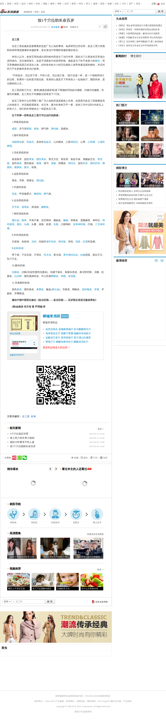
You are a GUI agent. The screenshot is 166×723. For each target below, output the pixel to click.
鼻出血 (55, 289)
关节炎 (15, 207)
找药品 (34, 522)
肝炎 (85, 163)
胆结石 (71, 163)
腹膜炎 (18, 167)
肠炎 (19, 163)
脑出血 (15, 220)
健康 (95, 3)
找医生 (76, 522)
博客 (59, 3)
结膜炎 (15, 272)
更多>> (101, 429)
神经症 (74, 142)
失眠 (55, 224)
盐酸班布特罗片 (17, 355)
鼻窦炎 (40, 289)
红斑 (85, 241)
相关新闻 (15, 428)
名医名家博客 (101, 602)
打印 (95, 458)
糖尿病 (37, 193)
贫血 (14, 193)
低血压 (47, 142)
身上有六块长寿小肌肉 (22, 438)
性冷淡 (47, 255)
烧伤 (97, 61)
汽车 (124, 3)
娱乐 (23, 3)
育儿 (88, 3)
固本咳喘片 (67, 337)
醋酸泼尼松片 (81, 341)
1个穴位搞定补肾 (19, 433)
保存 (86, 458)
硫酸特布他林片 (82, 333)
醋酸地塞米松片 (64, 341)
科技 (38, 3)
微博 (52, 3)
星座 (102, 3)
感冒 (14, 128)
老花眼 (71, 276)
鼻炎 (19, 289)
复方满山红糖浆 (82, 337)
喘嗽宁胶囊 (67, 333)
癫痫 (65, 220)
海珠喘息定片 (53, 333)
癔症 (19, 224)
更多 (138, 3)
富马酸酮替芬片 (82, 329)
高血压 (30, 142)
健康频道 (28, 12)
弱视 (63, 276)
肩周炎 (25, 207)
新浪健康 (55, 27)
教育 (74, 3)
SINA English (103, 701)
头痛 (26, 224)
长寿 (33, 416)
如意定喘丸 (52, 329)
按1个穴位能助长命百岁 (23, 446)
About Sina (49, 701)
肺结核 (54, 128)
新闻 (9, 3)
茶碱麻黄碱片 (66, 329)
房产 (131, 3)
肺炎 (36, 128)
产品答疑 (127, 701)
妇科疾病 (19, 248)
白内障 (18, 276)
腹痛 (38, 163)
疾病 (36, 12)
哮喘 (29, 128)
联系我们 (70, 701)
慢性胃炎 (41, 159)
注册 (153, 3)
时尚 (81, 3)
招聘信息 (81, 701)
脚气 (46, 193)
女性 (117, 3)
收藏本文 (74, 27)
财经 (31, 3)
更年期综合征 (70, 255)
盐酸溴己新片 (53, 337)
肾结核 (40, 180)
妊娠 (82, 255)
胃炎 (31, 159)
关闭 (105, 458)
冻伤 (33, 241)
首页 (2, 3)
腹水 (26, 167)
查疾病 (13, 522)
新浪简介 (38, 701)
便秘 (53, 163)
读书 (66, 3)
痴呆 (24, 220)
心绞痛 (91, 142)
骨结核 (62, 241)
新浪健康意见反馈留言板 (66, 696)
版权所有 (87, 711)
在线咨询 (55, 522)
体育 (16, 3)
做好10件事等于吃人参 (22, 442)
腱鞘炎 (45, 207)
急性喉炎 (87, 289)
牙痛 (96, 289)
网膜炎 (54, 276)
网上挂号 (97, 522)
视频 (45, 3)
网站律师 (91, 701)
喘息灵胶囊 (15, 333)
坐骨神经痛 (79, 224)
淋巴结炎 (51, 241)
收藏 (109, 3)
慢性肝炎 (95, 163)
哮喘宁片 (50, 341)
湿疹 (77, 241)
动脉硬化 (17, 142)
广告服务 (60, 701)
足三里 (26, 416)
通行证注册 (116, 701)
